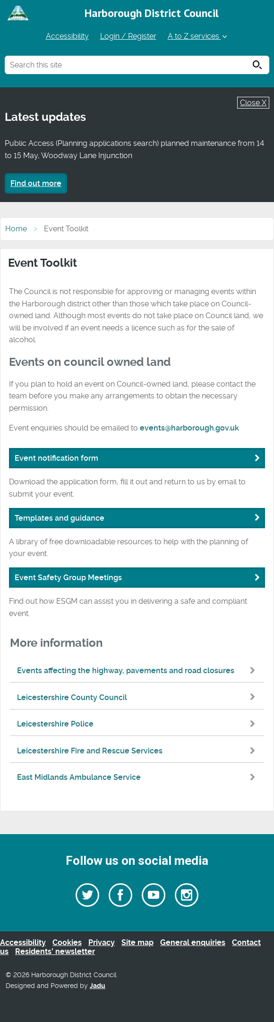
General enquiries (192, 942)
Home (16, 228)
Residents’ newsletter (55, 951)
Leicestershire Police (138, 723)
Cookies (67, 942)
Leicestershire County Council (138, 697)
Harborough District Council (152, 13)
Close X (253, 102)
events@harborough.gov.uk (189, 427)
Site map (137, 942)
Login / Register (128, 36)
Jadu (97, 986)
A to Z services (198, 36)
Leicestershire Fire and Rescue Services (138, 750)
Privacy (101, 942)
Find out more (35, 183)
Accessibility (67, 36)
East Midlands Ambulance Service (138, 777)
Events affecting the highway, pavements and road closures (138, 670)
